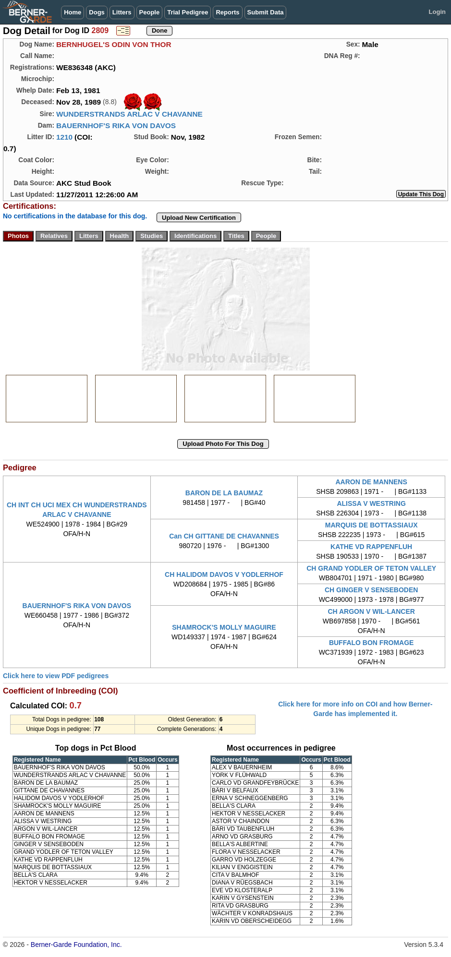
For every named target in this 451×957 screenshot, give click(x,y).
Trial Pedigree (187, 12)
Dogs (97, 12)
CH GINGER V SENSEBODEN (371, 590)
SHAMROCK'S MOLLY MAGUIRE (224, 627)
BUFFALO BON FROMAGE (371, 642)
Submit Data (265, 12)
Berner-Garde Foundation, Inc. (76, 944)
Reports (227, 12)
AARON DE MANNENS (371, 482)
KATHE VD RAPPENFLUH (371, 546)
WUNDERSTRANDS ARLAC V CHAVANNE (129, 114)
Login (437, 11)
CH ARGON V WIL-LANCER (371, 611)
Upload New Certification (199, 217)
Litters (122, 12)
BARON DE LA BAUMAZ (224, 493)
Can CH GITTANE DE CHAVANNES (224, 536)
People (149, 12)
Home (72, 12)
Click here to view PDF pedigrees (56, 676)
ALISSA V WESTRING (371, 503)
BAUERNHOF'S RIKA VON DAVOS (116, 125)
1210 (64, 137)
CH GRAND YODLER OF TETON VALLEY (371, 568)
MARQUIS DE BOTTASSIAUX (371, 525)
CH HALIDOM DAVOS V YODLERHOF (224, 574)
